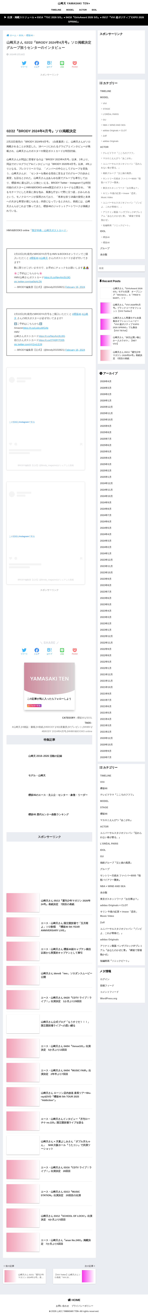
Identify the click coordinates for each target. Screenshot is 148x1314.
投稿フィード (107, 986)
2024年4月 (105, 534)
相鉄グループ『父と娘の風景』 (118, 173)
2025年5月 (105, 452)
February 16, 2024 (75, 287)
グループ (104, 248)
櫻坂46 (81, 717)
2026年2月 (105, 394)
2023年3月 (105, 617)
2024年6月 (105, 522)
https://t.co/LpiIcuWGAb (35, 328)
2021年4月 (105, 719)
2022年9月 (105, 649)
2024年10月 (106, 496)
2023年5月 (105, 605)
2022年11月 (106, 643)
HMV (88, 727)
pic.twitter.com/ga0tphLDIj (28, 281)
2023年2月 (105, 624)
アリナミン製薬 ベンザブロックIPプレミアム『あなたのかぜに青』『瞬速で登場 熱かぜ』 (121, 216)
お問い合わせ (62, 1305)
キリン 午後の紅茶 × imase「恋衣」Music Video (119, 195)
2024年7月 (105, 515)
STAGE (106, 109)
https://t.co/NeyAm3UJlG (57, 277)
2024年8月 (105, 509)
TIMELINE (56, 10)
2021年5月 (105, 713)
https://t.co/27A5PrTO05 (52, 340)
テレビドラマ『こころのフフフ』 (119, 153)
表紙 (40, 727)
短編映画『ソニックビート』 (117, 225)
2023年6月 (105, 598)
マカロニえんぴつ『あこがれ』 (118, 158)
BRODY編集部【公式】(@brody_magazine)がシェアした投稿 (46, 465)
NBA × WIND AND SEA (114, 125)
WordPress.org (108, 999)
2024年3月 (105, 541)
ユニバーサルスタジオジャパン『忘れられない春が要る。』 (121, 166)
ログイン (104, 979)
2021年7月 (105, 700)
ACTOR (83, 10)
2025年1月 (105, 477)
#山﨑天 (43, 258)
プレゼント (76, 727)
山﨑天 (16, 727)
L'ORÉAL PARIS (111, 114)
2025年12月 (106, 407)
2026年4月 (105, 382)
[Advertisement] (49, 98)
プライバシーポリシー (82, 1305)
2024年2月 (105, 547)
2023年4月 (105, 611)
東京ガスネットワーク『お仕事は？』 (121, 188)
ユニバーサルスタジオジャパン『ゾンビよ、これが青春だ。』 (121, 205)
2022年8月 (105, 655)
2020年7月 (105, 757)
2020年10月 (106, 745)
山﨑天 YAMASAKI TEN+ (74, 3)
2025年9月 (105, 426)
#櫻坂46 (33, 258)
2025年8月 (105, 433)
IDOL (94, 10)
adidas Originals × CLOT (115, 130)
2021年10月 (106, 687)
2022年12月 (106, 636)
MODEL (70, 10)
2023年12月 (106, 560)
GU (104, 120)
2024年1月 (105, 554)
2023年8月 (105, 585)
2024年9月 (105, 503)
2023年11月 (106, 566)
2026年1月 (105, 401)
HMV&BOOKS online (80, 731)
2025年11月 (106, 413)
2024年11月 (106, 490)
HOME (74, 1299)
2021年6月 (105, 706)
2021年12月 (106, 675)
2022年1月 (105, 668)
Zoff (105, 136)
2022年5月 (105, 662)
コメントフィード (109, 992)
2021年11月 (106, 681)
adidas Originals (111, 141)
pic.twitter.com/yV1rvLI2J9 (28, 344)
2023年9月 (105, 579)
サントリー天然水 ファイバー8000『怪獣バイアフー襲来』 (121, 180)
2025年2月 (105, 471)
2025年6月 (105, 445)
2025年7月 (105, 439)
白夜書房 (62, 727)
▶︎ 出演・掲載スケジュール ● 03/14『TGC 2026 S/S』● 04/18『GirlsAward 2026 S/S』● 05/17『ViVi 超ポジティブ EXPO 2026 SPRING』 (74, 19)
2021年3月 (105, 726)
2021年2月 (105, 732)
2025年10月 (106, 420)
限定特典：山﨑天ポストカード (49, 230)
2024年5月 (105, 528)
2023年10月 (106, 573)
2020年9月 (105, 751)
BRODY (50, 727)
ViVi (105, 103)
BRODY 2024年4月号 (54, 731)
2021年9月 (105, 694)
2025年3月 (105, 464)
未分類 (103, 255)
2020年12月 (106, 738)
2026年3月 (105, 388)
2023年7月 (105, 592)
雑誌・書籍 (29, 727)
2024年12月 (106, 484)
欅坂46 (106, 237)
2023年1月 (105, 630)
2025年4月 (105, 458)
